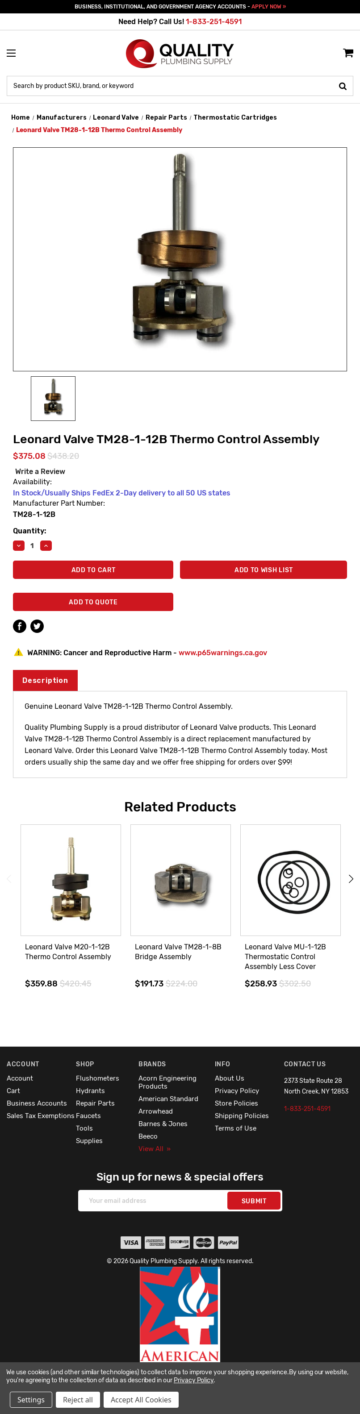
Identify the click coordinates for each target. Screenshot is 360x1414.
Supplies (89, 1141)
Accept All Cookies (141, 1400)
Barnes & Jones (163, 1124)
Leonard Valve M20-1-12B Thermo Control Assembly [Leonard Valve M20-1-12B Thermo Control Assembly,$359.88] (68, 952)
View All (154, 1149)
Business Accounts (37, 1103)
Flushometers (97, 1078)
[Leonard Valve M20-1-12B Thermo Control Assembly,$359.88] (71, 880)
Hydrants (90, 1091)
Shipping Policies (242, 1116)
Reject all (78, 1400)
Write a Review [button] (40, 471)
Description (45, 680)
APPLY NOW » (268, 7)
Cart (13, 1091)
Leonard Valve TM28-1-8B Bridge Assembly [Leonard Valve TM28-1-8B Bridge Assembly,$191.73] (178, 952)
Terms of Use (235, 1128)
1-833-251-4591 (214, 21)
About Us (229, 1078)
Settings (31, 1400)
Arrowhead (155, 1111)
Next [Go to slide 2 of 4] (351, 879)
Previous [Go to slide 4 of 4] (9, 879)
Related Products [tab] (180, 807)
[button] (180, 1334)
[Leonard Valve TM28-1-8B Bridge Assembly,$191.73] (180, 880)
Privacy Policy (237, 1091)
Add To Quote (93, 602)
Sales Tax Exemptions (41, 1116)
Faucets (88, 1116)
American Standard (168, 1099)
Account (20, 1078)
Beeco (148, 1136)
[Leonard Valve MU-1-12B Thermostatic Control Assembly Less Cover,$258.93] (290, 880)
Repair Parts (95, 1103)
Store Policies (236, 1103)
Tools (84, 1128)
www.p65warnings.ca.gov (223, 653)
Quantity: (29, 531)
